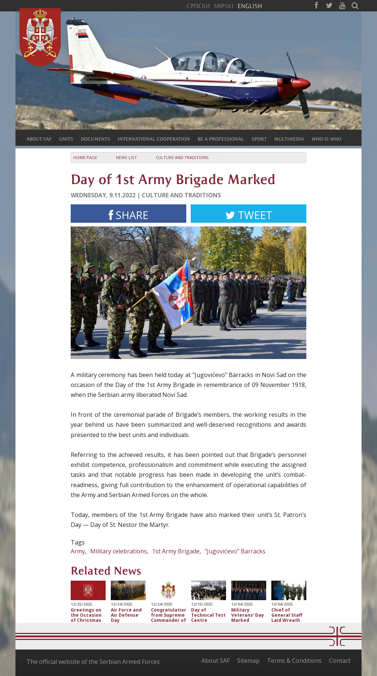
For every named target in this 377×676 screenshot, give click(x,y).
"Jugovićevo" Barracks (235, 551)
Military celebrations (118, 551)
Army (78, 551)
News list (126, 157)
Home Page (85, 157)
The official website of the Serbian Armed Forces (93, 662)
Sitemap (248, 660)
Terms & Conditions (294, 660)
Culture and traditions (182, 157)
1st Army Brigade (176, 551)
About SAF (215, 660)
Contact (339, 660)
